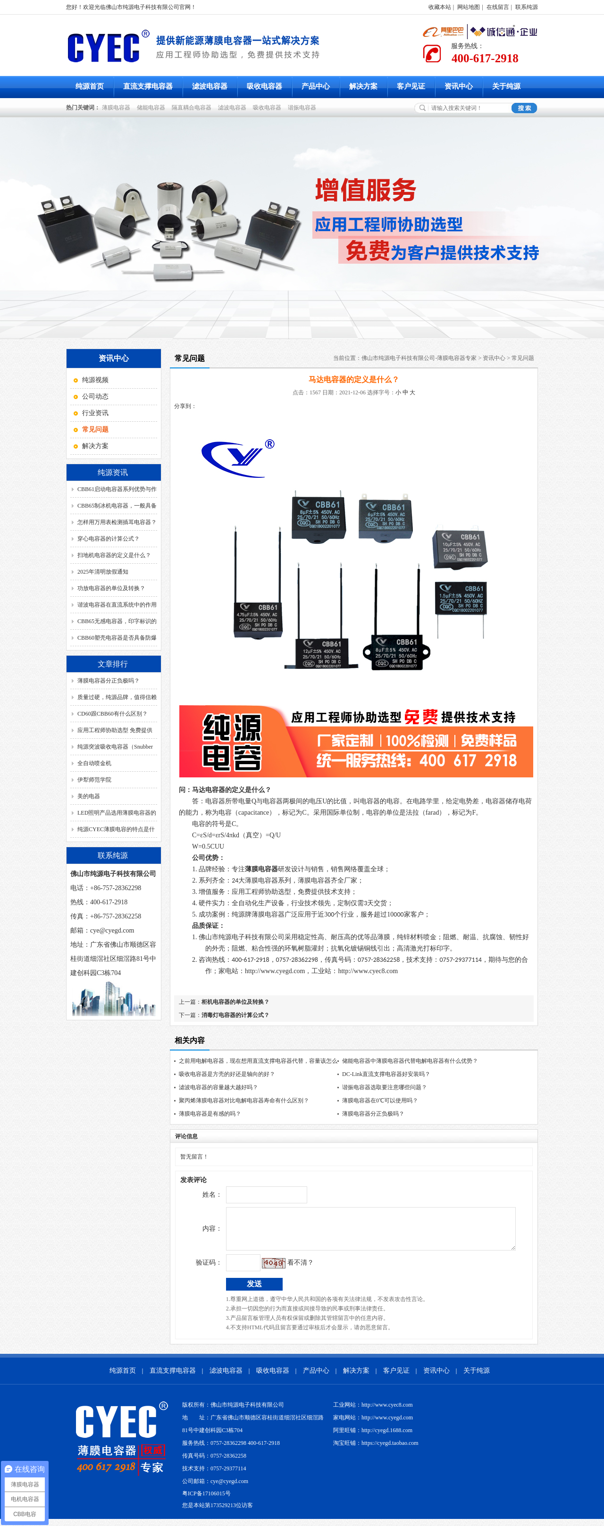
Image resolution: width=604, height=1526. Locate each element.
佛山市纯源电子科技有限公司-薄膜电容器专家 (419, 358)
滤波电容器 (209, 86)
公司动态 (95, 396)
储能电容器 (152, 107)
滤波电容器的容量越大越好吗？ (218, 1087)
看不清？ (281, 1269)
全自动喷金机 (94, 763)
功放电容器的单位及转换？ (111, 588)
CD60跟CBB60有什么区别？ (112, 713)
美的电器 (88, 796)
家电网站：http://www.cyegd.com (373, 1424)
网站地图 (468, 7)
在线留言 (498, 7)
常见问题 (523, 358)
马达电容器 (208, 789)
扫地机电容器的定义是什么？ (114, 555)
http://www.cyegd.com (275, 971)
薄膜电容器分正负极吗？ (108, 680)
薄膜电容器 (117, 107)
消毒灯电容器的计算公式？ (235, 1015)
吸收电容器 (264, 86)
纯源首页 (90, 86)
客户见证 (411, 86)
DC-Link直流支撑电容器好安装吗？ (386, 1074)
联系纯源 (526, 7)
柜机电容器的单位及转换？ (235, 1002)
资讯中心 (459, 86)
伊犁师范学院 (94, 779)
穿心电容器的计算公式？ (108, 538)
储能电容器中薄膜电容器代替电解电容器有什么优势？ (410, 1061)
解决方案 (363, 86)
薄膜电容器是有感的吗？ (210, 1113)
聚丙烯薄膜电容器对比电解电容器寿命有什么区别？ (244, 1100)
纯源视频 (95, 380)
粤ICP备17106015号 (206, 1500)
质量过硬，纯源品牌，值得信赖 (117, 697)
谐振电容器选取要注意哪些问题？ (384, 1087)
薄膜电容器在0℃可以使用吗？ (380, 1100)
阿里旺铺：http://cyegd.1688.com (372, 1437)
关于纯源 (506, 86)
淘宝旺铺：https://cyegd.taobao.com (376, 1450)
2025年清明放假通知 (102, 571)
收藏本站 (439, 7)
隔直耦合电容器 (193, 107)
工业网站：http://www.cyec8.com (373, 1412)
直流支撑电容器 (148, 86)
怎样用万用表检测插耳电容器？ (117, 522)
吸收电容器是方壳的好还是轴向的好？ (227, 1074)
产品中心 (316, 86)
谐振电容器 (303, 107)
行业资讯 (95, 413)
